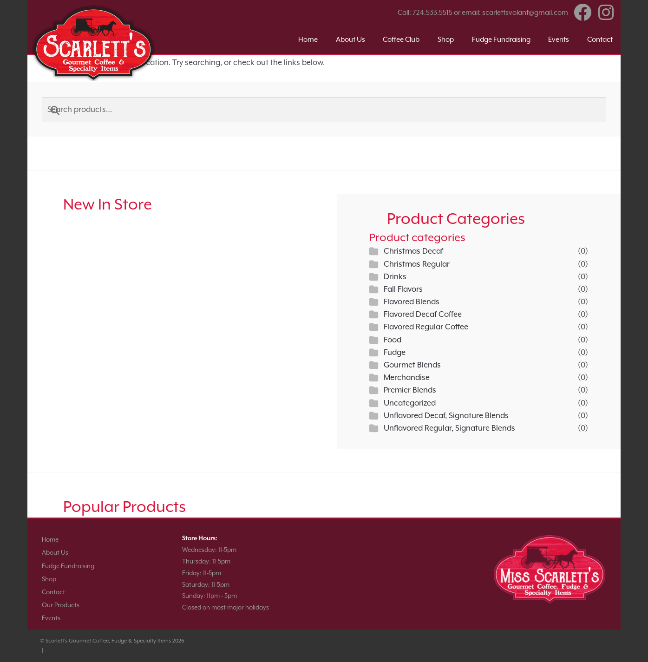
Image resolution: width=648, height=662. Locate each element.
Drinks (395, 276)
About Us (350, 39)
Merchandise (407, 377)
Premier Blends (410, 390)
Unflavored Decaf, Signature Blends (446, 415)
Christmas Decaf (413, 251)
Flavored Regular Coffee (426, 326)
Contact (600, 39)
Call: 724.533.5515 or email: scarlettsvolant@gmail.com (483, 12)
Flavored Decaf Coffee (423, 314)
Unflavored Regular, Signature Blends (449, 428)
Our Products (60, 605)
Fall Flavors (403, 289)
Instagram (606, 12)
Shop (446, 39)
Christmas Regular (417, 264)
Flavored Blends (411, 301)
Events (558, 39)
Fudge (395, 352)
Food (392, 339)
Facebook (583, 12)
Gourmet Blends (412, 364)
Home (308, 39)
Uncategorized (410, 403)
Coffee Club (401, 39)
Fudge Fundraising (501, 39)
